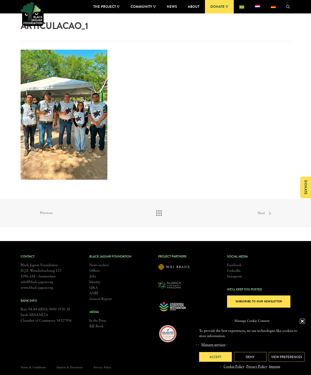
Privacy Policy (256, 366)
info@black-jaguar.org (37, 282)
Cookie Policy (234, 366)
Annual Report (100, 299)
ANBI (93, 293)
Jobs (92, 276)
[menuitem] (242, 6)
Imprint (274, 366)
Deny (250, 357)
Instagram (234, 276)
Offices (94, 271)
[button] (302, 321)
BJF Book (96, 326)
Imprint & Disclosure (70, 367)
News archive (99, 265)
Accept (215, 357)
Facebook (234, 265)
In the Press (97, 321)
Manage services (213, 345)
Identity (95, 282)
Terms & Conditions (33, 367)
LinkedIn (234, 271)
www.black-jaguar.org (37, 288)
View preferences (286, 357)
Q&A (93, 288)
